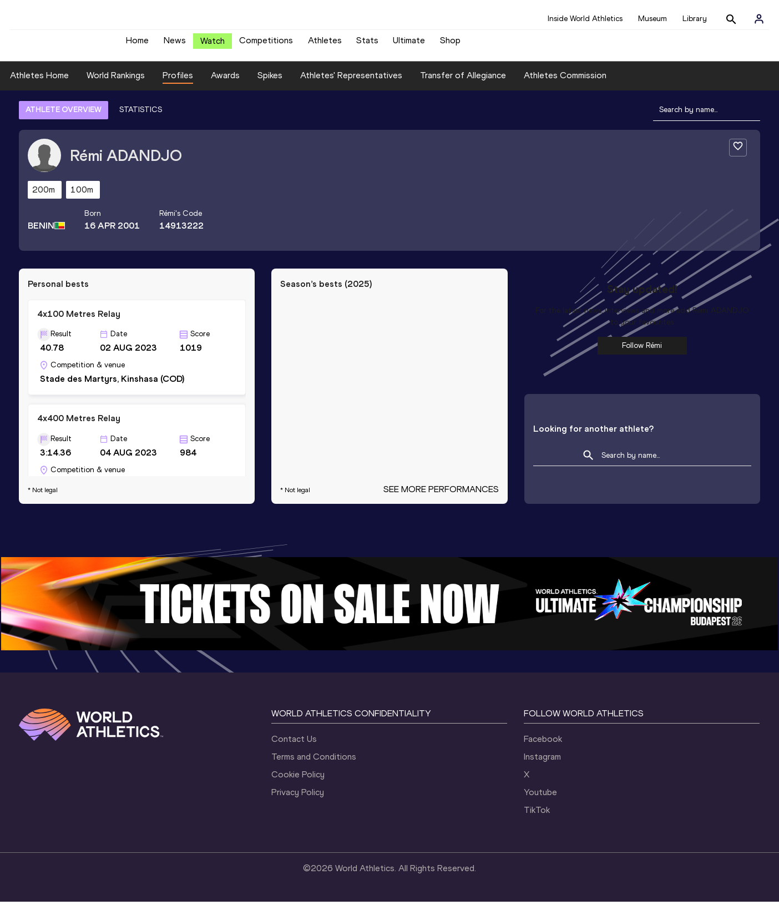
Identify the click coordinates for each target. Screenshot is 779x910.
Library (694, 18)
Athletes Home (39, 83)
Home (137, 44)
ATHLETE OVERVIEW (64, 118)
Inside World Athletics (585, 18)
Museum (652, 18)
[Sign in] (759, 19)
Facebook (543, 747)
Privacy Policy (297, 800)
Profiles (178, 83)
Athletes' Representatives (351, 83)
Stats (367, 44)
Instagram (542, 765)
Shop (450, 44)
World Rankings (116, 83)
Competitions (266, 44)
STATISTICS (140, 118)
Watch (212, 45)
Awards (225, 83)
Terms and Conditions (313, 765)
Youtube (540, 800)
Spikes (269, 83)
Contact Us (294, 747)
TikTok (537, 818)
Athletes (325, 44)
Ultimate (409, 44)
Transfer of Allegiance (463, 83)
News (175, 44)
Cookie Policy (298, 782)
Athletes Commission (565, 83)
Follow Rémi (642, 353)
